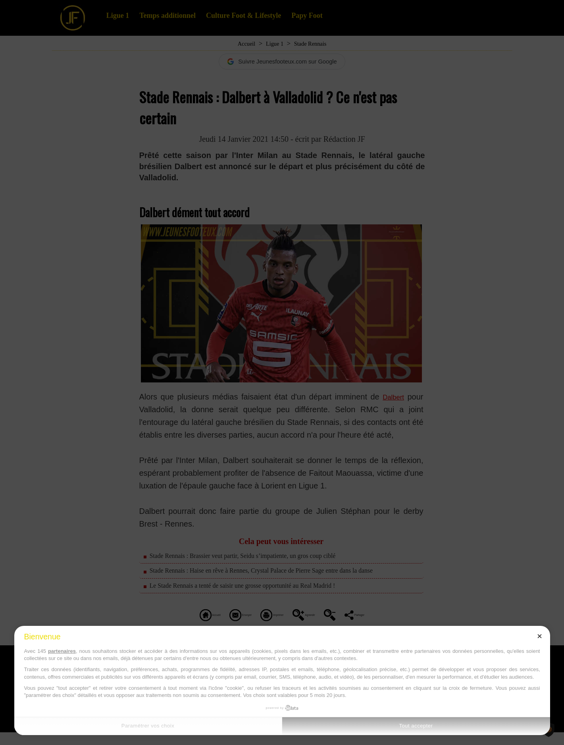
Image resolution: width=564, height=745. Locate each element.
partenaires (62, 651)
